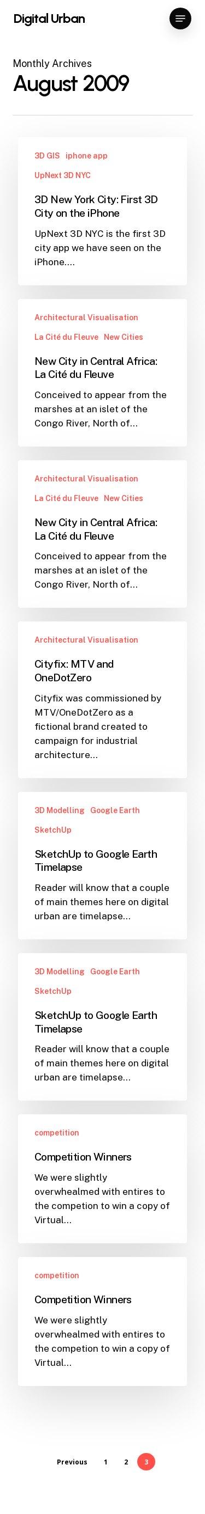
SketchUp (53, 830)
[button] (180, 18)
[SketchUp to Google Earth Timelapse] (102, 865)
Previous (72, 1462)
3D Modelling (59, 810)
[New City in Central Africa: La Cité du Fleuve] (102, 373)
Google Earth (115, 810)
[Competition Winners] (102, 1178)
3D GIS (47, 155)
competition (56, 1132)
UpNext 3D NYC (62, 175)
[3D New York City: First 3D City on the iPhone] (102, 211)
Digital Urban (49, 18)
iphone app (87, 155)
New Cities (123, 337)
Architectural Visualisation (86, 317)
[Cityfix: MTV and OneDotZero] (102, 699)
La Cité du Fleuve (66, 337)
